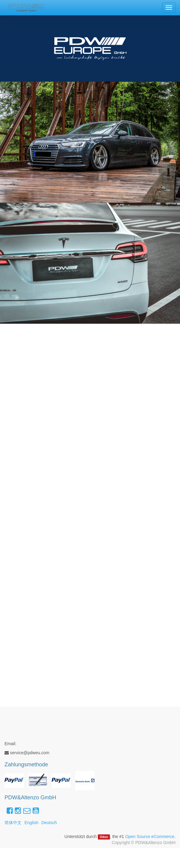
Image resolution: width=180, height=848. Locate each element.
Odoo (104, 837)
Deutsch (49, 822)
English (31, 822)
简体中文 (13, 822)
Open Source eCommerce (149, 836)
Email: (10, 743)
